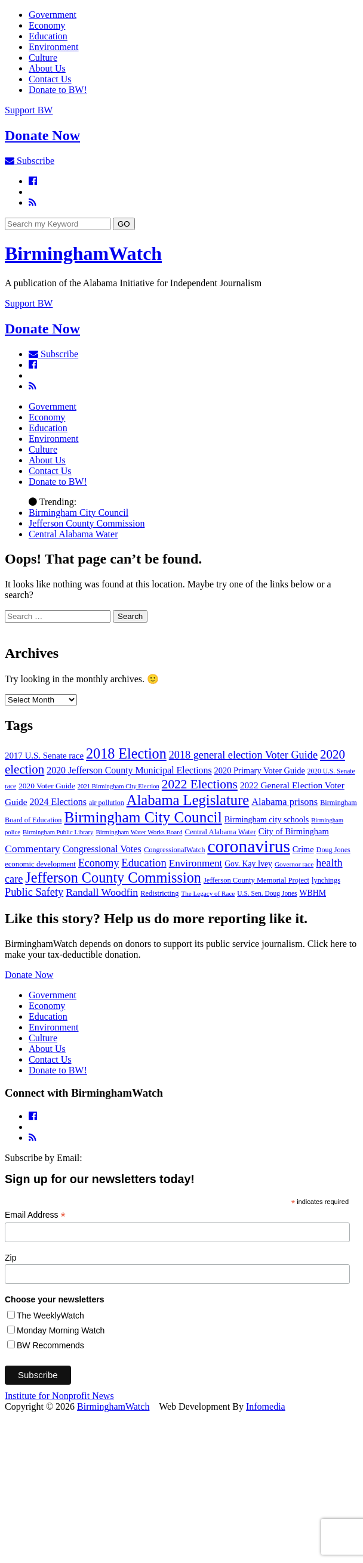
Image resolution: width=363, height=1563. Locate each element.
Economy (47, 25)
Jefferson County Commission (86, 523)
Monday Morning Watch (60, 1330)
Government (52, 15)
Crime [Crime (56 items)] (303, 849)
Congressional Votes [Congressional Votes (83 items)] (102, 849)
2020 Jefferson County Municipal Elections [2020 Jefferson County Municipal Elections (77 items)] (129, 770)
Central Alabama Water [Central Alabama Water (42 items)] (220, 832)
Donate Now (29, 975)
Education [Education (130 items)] (143, 862)
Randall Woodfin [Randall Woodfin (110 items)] (102, 892)
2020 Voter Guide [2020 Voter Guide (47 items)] (47, 785)
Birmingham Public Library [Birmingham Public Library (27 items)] (58, 832)
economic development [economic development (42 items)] (40, 864)
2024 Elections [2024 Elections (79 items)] (58, 802)
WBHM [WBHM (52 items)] (312, 893)
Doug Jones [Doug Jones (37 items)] (333, 850)
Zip (10, 1257)
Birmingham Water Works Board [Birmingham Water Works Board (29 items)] (139, 831)
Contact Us (50, 79)
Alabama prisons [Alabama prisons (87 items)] (284, 801)
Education (48, 36)
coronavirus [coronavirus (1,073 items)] (248, 846)
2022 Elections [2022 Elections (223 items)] (200, 784)
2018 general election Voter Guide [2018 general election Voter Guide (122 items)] (243, 755)
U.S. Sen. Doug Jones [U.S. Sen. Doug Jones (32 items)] (267, 893)
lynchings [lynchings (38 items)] (326, 880)
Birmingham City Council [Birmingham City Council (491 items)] (143, 817)
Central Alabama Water (73, 534)
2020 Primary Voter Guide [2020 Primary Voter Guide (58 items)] (259, 770)
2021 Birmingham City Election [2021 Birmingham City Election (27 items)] (118, 786)
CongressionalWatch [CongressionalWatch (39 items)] (174, 850)
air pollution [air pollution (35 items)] (106, 802)
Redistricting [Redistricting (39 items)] (159, 893)
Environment (54, 47)
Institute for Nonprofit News (59, 1396)
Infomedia (265, 1406)
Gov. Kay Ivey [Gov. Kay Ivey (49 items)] (248, 863)
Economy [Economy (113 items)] (98, 863)
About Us (47, 68)
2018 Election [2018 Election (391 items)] (126, 753)
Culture (43, 57)
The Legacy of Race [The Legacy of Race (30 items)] (208, 893)
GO (124, 223)
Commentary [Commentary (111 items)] (32, 849)
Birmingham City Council (78, 512)
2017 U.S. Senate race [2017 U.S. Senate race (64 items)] (44, 755)
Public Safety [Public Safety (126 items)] (34, 892)
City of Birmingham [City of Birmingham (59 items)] (294, 831)
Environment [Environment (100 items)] (196, 863)
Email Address (35, 1215)
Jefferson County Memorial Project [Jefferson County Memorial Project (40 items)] (256, 880)
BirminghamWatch (83, 253)
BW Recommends (50, 1345)
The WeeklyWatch (50, 1315)
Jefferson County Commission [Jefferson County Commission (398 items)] (113, 877)
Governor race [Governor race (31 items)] (294, 864)
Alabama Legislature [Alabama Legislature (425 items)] (188, 800)
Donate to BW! (58, 90)
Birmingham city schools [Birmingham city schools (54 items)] (266, 819)
